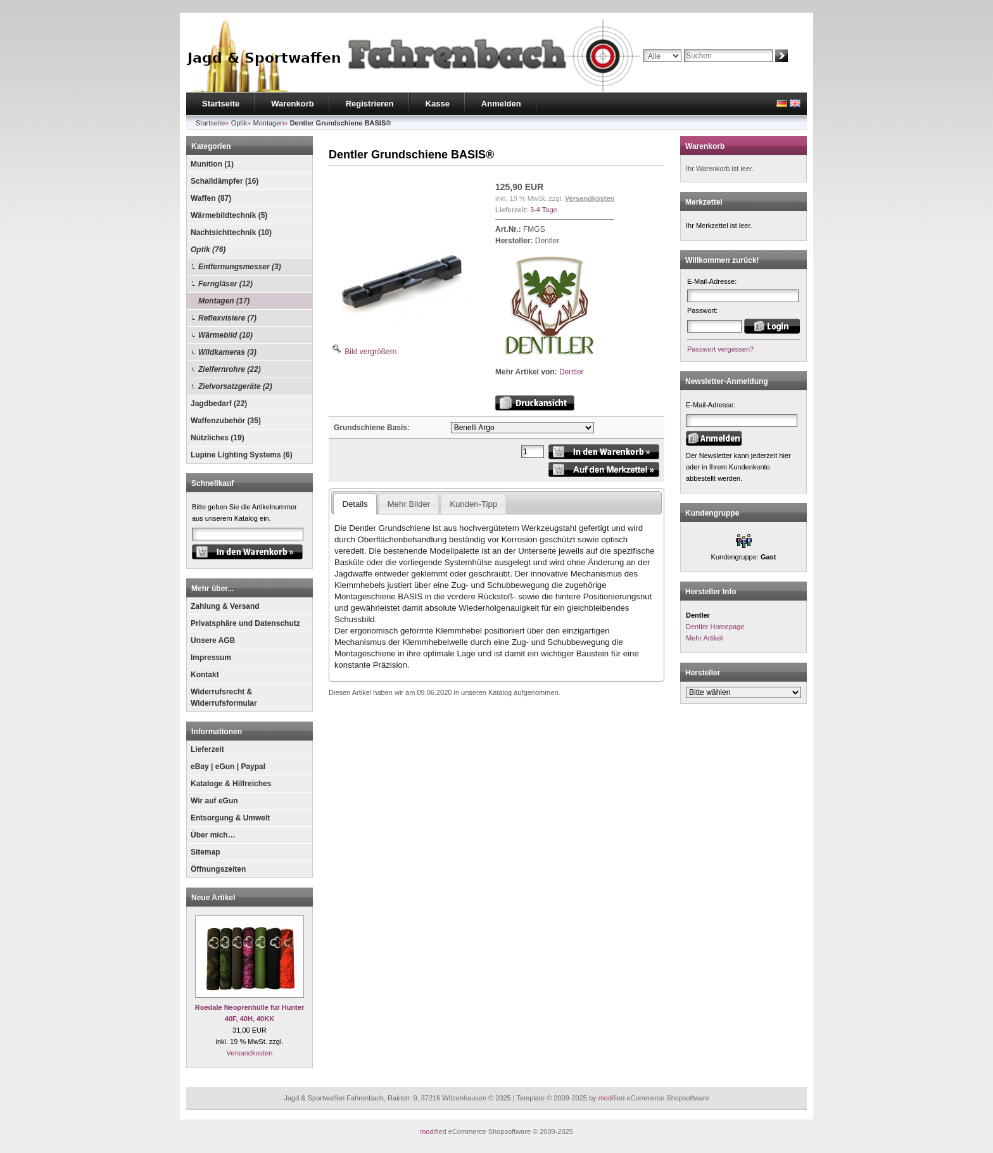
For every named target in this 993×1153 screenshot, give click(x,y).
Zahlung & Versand (225, 606)
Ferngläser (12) (225, 283)
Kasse (438, 103)
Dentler (571, 371)
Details (354, 504)
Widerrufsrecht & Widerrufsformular (224, 697)
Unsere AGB (213, 640)
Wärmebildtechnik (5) (229, 215)
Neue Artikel (213, 897)
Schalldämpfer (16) (224, 181)
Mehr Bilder (409, 504)
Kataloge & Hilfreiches (231, 783)
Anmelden (501, 103)
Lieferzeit (207, 749)
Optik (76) (208, 249)
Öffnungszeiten (218, 869)
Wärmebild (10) (225, 335)
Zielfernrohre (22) (229, 369)
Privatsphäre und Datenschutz (245, 623)
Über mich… (213, 835)
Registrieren (370, 103)
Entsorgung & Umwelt (230, 817)
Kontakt (205, 674)
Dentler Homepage (715, 626)
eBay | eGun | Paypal (228, 766)
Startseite (220, 103)
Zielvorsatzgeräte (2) (235, 386)
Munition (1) (212, 164)
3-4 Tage (543, 209)
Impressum (211, 657)
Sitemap (205, 852)
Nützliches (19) (217, 437)
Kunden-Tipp (473, 504)
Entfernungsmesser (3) (239, 266)
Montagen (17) (224, 300)
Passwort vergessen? (720, 349)
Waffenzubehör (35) (226, 420)
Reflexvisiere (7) (227, 318)
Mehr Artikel (704, 638)
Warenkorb (292, 103)
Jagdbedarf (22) (219, 403)
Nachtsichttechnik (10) (231, 232)
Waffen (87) (211, 198)
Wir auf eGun (214, 800)
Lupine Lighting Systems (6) (242, 454)
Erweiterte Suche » (672, 68)
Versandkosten (250, 1053)
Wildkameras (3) (227, 352)
